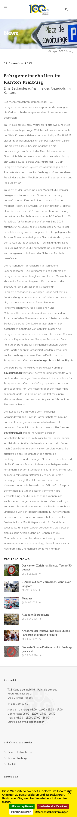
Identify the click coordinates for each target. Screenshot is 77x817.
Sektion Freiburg (17, 758)
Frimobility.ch (64, 360)
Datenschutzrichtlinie (20, 752)
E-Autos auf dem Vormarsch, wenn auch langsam (46, 584)
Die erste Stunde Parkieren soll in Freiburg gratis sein (47, 649)
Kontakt (12, 764)
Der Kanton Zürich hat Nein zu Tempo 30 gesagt (47, 567)
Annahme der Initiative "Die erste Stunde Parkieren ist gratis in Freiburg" (46, 633)
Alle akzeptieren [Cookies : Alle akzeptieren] (22, 806)
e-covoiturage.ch (40, 360)
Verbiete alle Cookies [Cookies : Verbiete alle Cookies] (52, 806)
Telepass (27, 598)
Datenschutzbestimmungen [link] (51, 812)
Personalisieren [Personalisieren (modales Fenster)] (21, 812)
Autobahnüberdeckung (35, 614)
